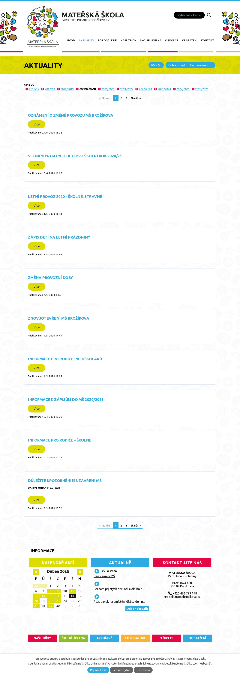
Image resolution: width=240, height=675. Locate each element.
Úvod (71, 40)
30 (36, 586)
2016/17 (34, 89)
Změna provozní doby (50, 277)
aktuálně (104, 638)
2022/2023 (145, 89)
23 (58, 601)
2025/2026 (201, 89)
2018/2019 (67, 89)
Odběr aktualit (137, 608)
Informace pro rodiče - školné (59, 440)
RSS (156, 65)
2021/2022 (126, 89)
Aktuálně (120, 562)
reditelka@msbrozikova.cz (182, 596)
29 (50, 605)
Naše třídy (128, 40)
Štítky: (29, 85)
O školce (171, 40)
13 (36, 595)
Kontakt (207, 40)
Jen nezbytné (121, 670)
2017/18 (50, 89)
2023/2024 (164, 89)
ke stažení (197, 638)
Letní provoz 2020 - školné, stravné (65, 196)
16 (58, 595)
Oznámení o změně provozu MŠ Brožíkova (70, 115)
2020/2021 (108, 89)
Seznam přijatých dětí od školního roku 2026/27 (126, 589)
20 (36, 601)
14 (43, 595)
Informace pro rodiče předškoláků (65, 359)
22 (50, 601)
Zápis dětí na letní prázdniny (59, 237)
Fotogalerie (107, 40)
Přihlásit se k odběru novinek (190, 65)
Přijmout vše (98, 670)
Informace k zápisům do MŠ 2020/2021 (66, 399)
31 (43, 586)
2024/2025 (183, 89)
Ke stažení (189, 40)
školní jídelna (73, 638)
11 (72, 591)
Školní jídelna (150, 40)
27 (36, 605)
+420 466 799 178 (185, 593)
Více (37, 124)
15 (50, 595)
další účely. (199, 658)
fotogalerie (135, 638)
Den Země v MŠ (104, 576)
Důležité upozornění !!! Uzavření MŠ (65, 480)
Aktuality (86, 40)
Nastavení (143, 670)
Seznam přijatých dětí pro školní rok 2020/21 (75, 156)
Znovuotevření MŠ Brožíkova (58, 318)
